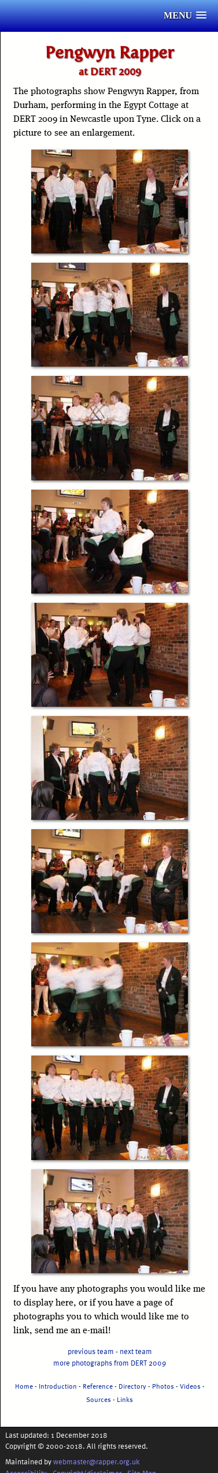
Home (24, 1386)
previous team (91, 1350)
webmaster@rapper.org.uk (96, 1461)
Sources (98, 1399)
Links (125, 1399)
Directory (132, 1386)
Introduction (58, 1386)
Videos (190, 1386)
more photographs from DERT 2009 (109, 1362)
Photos (163, 1386)
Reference (98, 1386)
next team (136, 1350)
